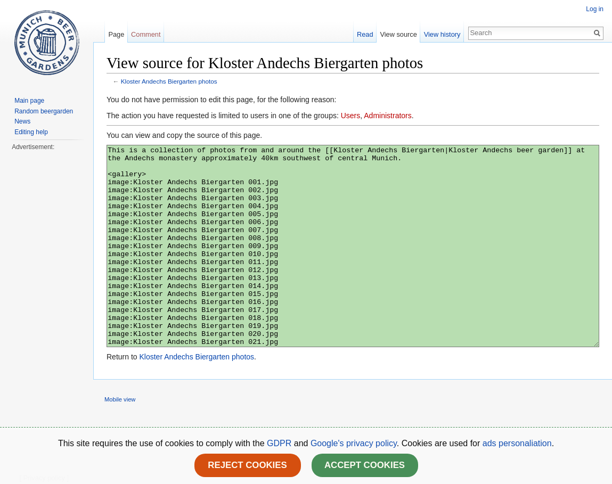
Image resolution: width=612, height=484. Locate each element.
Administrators (387, 115)
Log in (594, 9)
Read (365, 34)
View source (398, 34)
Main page (29, 100)
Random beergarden (43, 111)
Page (116, 34)
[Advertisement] (46, 312)
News (22, 121)
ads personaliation (517, 443)
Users (351, 115)
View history (442, 34)
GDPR (280, 443)
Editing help (31, 132)
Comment (145, 34)
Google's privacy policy (354, 443)
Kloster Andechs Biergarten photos (169, 81)
